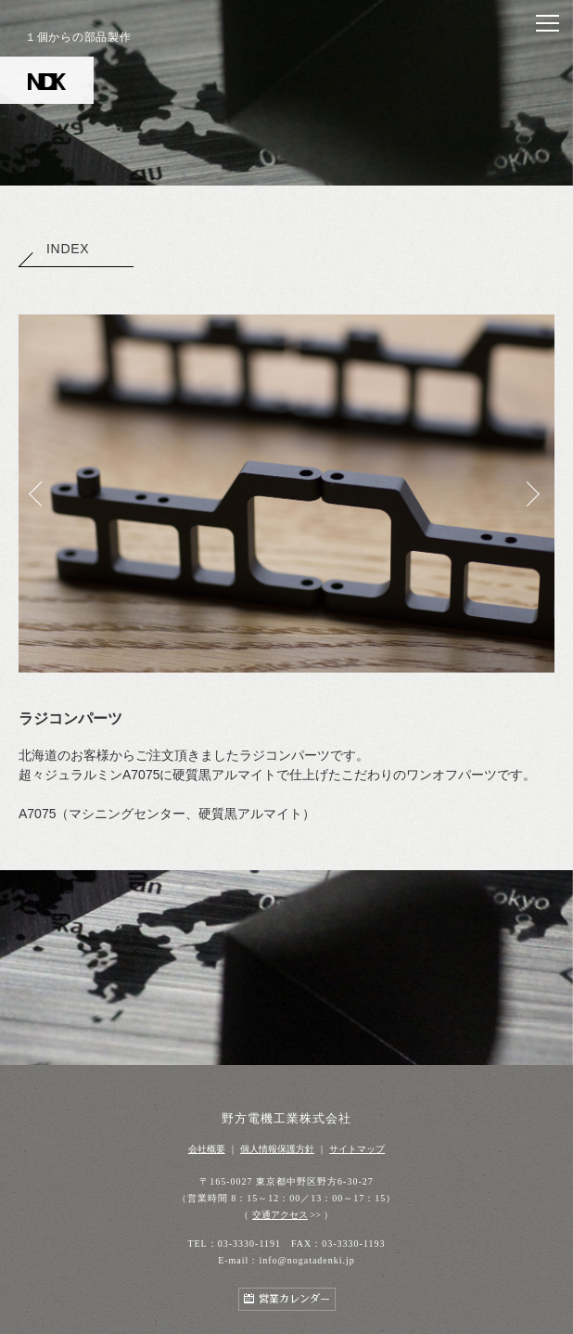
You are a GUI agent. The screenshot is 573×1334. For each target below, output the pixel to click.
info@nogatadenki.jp (306, 1260)
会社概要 (206, 1149)
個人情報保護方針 (277, 1149)
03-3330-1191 (249, 1243)
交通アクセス (280, 1215)
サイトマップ (357, 1149)
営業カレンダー (294, 1299)
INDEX (54, 248)
